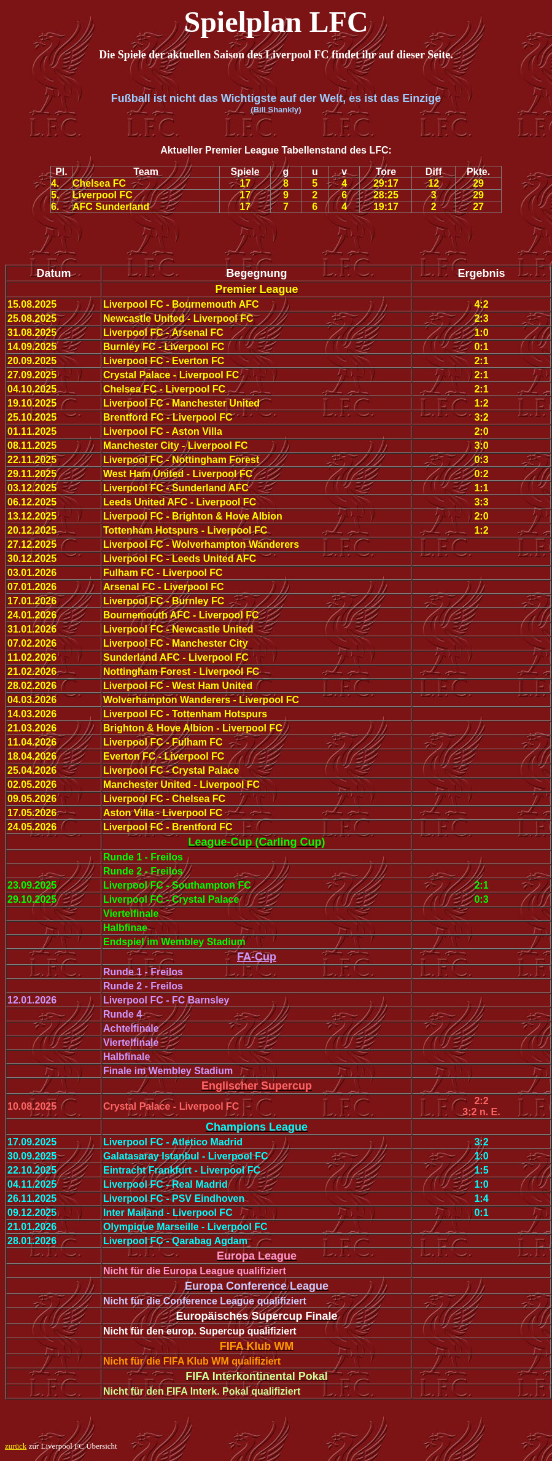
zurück (15, 1446)
